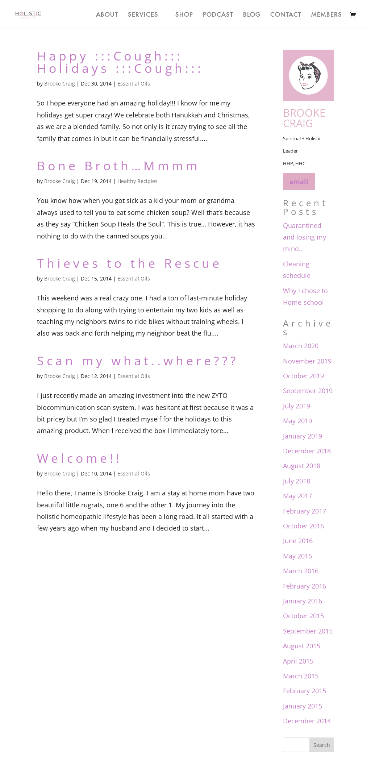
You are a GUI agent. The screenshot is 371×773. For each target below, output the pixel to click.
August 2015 (301, 645)
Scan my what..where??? (138, 360)
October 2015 (303, 615)
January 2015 (302, 706)
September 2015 (308, 631)
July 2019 (296, 406)
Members (326, 13)
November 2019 (307, 361)
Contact (285, 13)
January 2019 (302, 436)
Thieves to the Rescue (129, 263)
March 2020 (300, 345)
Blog (251, 13)
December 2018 (307, 450)
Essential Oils (133, 83)
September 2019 (308, 390)
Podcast (218, 13)
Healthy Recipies (137, 181)
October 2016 (303, 525)
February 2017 (304, 511)
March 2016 (300, 570)
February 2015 (304, 690)
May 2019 (297, 420)
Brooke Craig (59, 83)
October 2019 (303, 375)
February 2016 (304, 586)
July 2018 (296, 481)
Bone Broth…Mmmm (118, 165)
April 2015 (298, 661)
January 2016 (302, 601)
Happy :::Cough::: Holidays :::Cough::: (120, 61)
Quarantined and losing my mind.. (304, 237)
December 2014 (307, 720)
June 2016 (298, 540)
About (107, 13)
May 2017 (297, 495)
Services (143, 13)
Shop (184, 13)
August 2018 (301, 465)
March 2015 (300, 676)
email (298, 181)
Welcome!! (79, 458)
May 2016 (297, 556)
